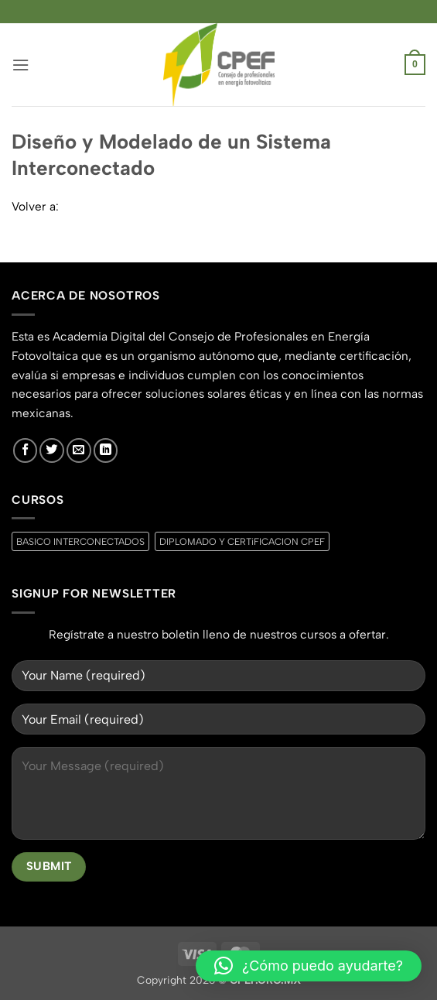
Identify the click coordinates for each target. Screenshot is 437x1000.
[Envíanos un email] (79, 450)
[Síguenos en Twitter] (51, 450)
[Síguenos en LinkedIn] (106, 450)
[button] (20, 65)
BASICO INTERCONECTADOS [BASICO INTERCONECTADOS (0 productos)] (80, 541)
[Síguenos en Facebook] (25, 450)
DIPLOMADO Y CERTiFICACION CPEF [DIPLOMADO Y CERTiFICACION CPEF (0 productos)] (242, 541)
